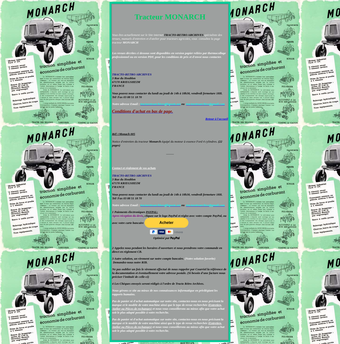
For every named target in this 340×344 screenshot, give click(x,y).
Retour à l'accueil (216, 119)
